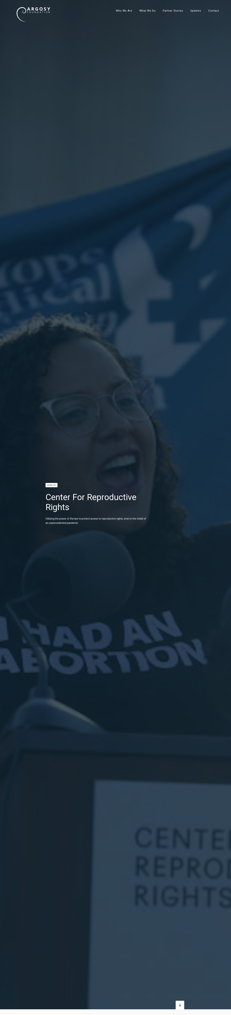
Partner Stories (173, 10)
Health (51, 485)
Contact (213, 10)
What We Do (147, 10)
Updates (195, 10)
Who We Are (124, 10)
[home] (33, 11)
